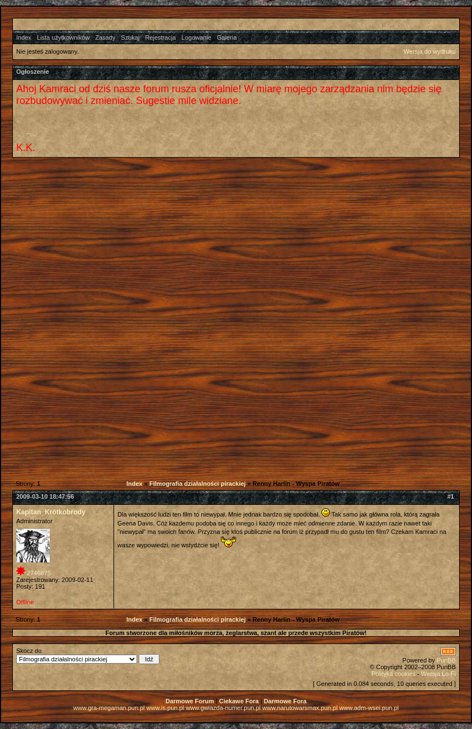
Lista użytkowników (63, 37)
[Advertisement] (227, 241)
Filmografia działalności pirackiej (197, 483)
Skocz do (87, 655)
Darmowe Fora (285, 701)
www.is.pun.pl (165, 707)
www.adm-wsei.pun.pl (369, 707)
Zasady (105, 37)
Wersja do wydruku (430, 51)
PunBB (446, 660)
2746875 (39, 573)
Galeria (227, 37)
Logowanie (196, 37)
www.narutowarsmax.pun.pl (300, 707)
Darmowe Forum (190, 701)
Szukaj (130, 37)
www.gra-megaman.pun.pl (109, 707)
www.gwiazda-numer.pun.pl (223, 707)
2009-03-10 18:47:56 (45, 496)
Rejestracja (160, 37)
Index (23, 37)
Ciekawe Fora (239, 701)
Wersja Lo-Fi (438, 673)
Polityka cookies (393, 673)
